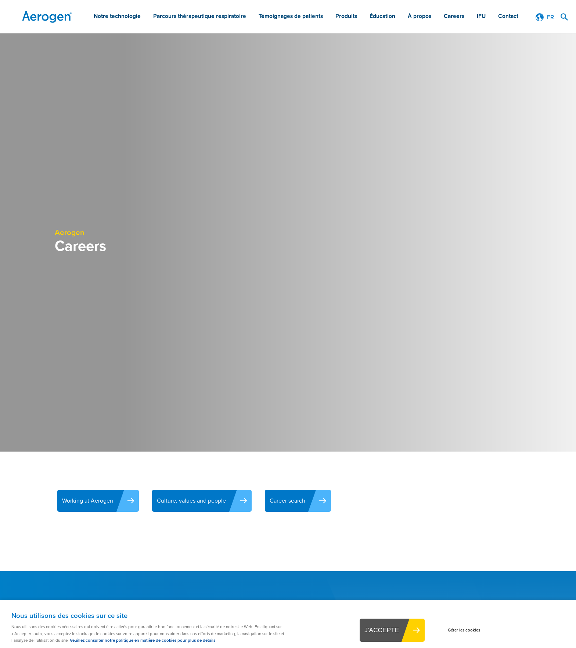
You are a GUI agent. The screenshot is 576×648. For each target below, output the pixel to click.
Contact (509, 17)
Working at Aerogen (88, 500)
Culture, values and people (196, 500)
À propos (427, 17)
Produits (357, 17)
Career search (297, 500)
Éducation (392, 17)
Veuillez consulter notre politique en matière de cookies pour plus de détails (142, 639)
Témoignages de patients (304, 17)
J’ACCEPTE (378, 630)
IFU (483, 17)
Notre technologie (139, 17)
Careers (459, 17)
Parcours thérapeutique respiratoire (217, 17)
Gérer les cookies (468, 630)
